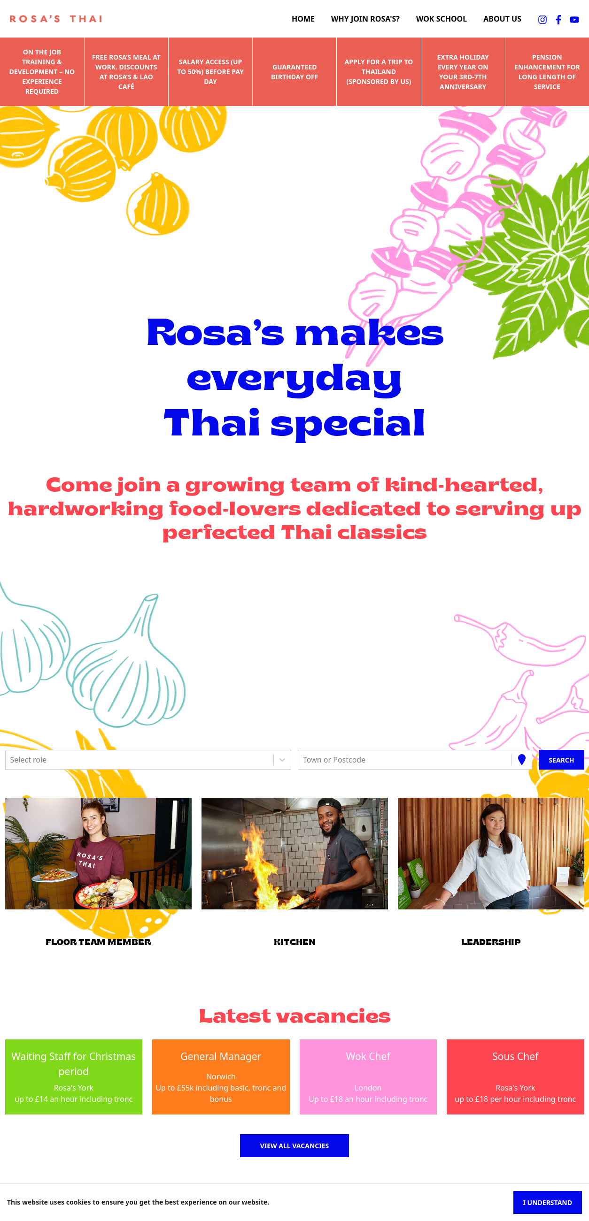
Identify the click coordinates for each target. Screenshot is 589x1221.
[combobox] (11, 759)
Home (303, 19)
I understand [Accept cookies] (547, 1202)
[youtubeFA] (574, 18)
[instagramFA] (542, 18)
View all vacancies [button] (294, 1145)
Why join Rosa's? (365, 19)
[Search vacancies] (561, 760)
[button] (98, 853)
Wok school (441, 19)
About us (502, 19)
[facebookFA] (558, 18)
